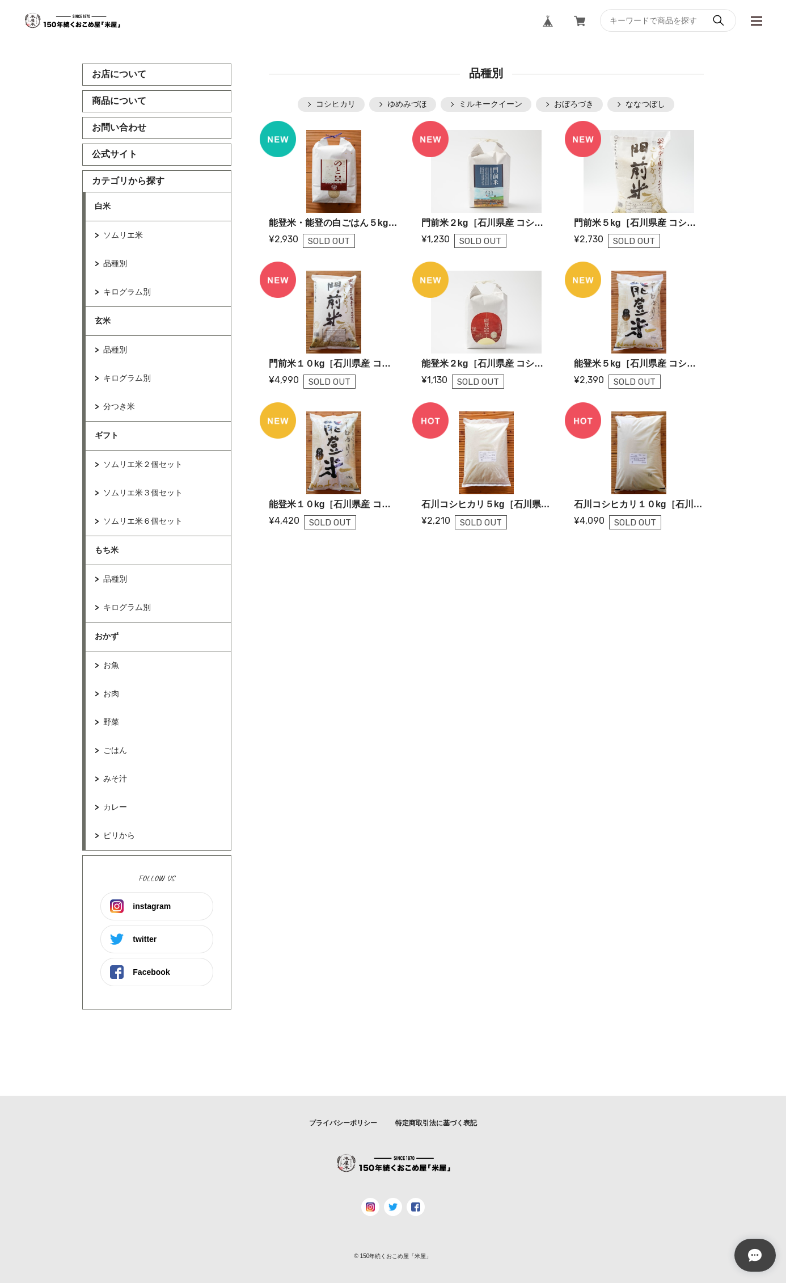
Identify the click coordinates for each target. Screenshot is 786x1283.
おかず (107, 636)
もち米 (107, 549)
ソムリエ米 (123, 234)
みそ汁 (115, 778)
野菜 (111, 721)
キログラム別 (127, 291)
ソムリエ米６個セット (143, 520)
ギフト (107, 435)
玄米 (103, 320)
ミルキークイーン (490, 103)
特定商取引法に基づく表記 (436, 1123)
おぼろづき (574, 103)
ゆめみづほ (407, 103)
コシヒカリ (336, 103)
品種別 (115, 263)
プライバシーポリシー (343, 1123)
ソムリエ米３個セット (143, 492)
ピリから (119, 835)
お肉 (111, 693)
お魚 (111, 665)
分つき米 (119, 406)
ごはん (115, 750)
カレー (115, 806)
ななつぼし (645, 103)
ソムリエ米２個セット (143, 464)
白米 (103, 206)
